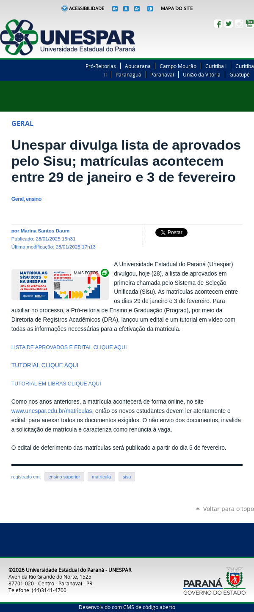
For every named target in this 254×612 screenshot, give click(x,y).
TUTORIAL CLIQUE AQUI (45, 365)
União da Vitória (202, 74)
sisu (127, 476)
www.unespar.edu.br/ (38, 411)
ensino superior (64, 476)
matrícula (101, 476)
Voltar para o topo (228, 509)
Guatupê (239, 74)
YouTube (250, 23)
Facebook (218, 23)
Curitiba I (215, 66)
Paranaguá (128, 74)
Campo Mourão (178, 66)
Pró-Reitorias (101, 66)
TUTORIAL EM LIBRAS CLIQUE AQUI (56, 384)
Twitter (228, 23)
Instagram (239, 23)
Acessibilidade (86, 8)
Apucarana (138, 66)
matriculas (79, 411)
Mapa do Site (177, 8)
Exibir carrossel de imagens (90, 272)
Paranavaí (162, 74)
